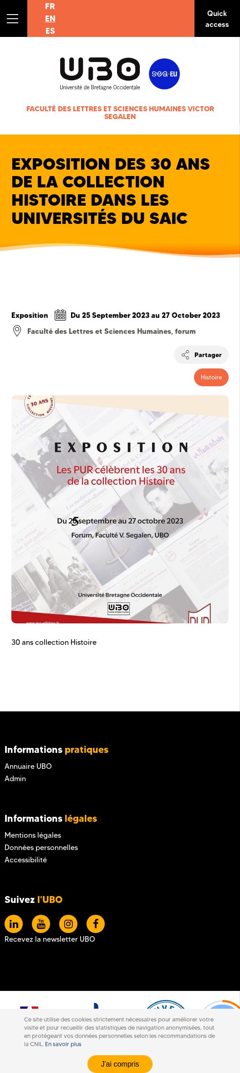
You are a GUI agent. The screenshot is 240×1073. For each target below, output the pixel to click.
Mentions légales (33, 835)
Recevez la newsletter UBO (50, 939)
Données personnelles (41, 847)
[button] (13, 18)
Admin (15, 778)
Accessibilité (26, 859)
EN (50, 18)
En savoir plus (63, 1044)
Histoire (211, 377)
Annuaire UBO (28, 766)
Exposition (29, 315)
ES (50, 31)
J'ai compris (120, 1064)
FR (50, 6)
